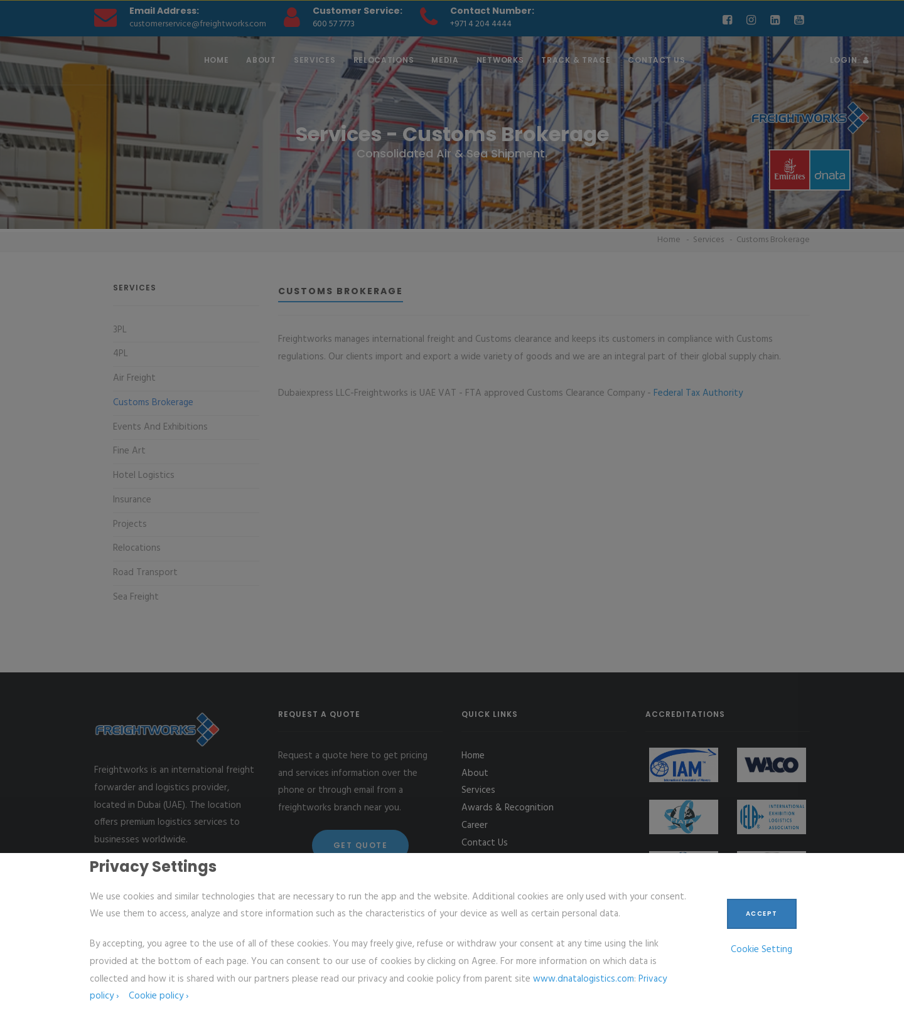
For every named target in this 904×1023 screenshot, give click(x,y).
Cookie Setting (761, 949)
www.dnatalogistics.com (583, 979)
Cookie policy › (158, 996)
